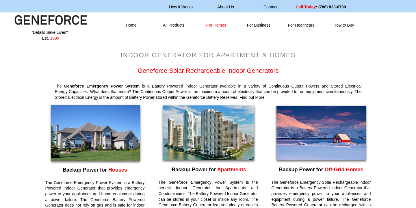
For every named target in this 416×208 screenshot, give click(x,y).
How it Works (181, 7)
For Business (259, 25)
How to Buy (343, 25)
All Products (174, 25)
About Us (225, 7)
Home (131, 25)
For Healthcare (301, 25)
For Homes (216, 25)
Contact (270, 7)
